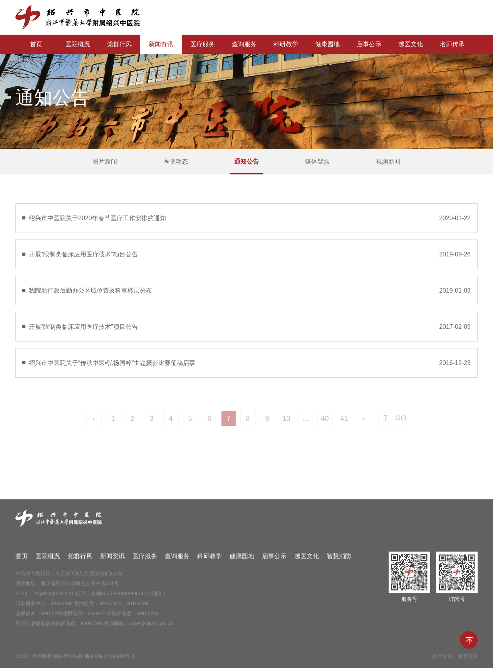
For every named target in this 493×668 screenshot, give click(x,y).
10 (286, 421)
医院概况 (77, 44)
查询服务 (244, 44)
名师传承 (452, 44)
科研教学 (285, 44)
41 (344, 421)
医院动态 (175, 161)
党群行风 (119, 44)
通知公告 (246, 161)
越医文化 (410, 44)
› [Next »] (363, 421)
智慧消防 (339, 558)
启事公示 (369, 44)
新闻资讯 (161, 44)
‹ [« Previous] (94, 421)
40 (325, 421)
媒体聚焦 (317, 161)
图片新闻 (104, 161)
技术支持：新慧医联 (455, 658)
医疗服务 (202, 44)
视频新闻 (388, 161)
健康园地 (327, 44)
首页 (36, 44)
